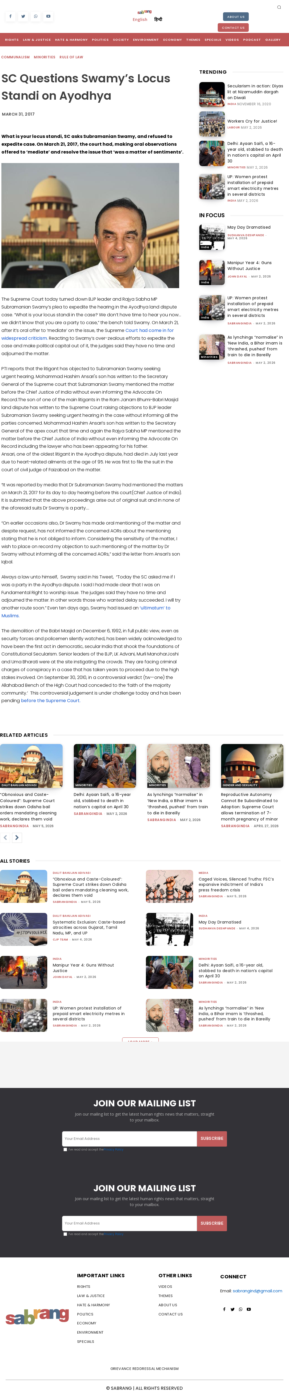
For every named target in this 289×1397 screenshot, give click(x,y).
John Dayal (237, 270)
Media (204, 873)
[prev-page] (5, 838)
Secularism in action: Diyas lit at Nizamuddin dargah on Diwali (255, 92)
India (232, 100)
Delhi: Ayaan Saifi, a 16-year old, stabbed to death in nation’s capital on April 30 (255, 150)
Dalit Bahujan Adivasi (19, 785)
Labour (234, 127)
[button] (279, 7)
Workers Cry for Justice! (247, 121)
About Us (236, 17)
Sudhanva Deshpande (246, 229)
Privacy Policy (114, 1149)
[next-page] (17, 838)
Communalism (15, 57)
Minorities (45, 57)
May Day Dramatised (249, 221)
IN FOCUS (212, 209)
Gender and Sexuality (240, 785)
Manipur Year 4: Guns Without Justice (250, 259)
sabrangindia (240, 317)
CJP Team (60, 939)
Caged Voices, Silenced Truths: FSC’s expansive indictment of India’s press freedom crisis (232, 884)
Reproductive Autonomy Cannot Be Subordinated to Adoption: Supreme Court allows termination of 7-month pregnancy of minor (249, 807)
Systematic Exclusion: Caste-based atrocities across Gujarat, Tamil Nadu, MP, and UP (90, 927)
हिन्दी (158, 19)
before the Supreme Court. (50, 700)
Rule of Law (71, 57)
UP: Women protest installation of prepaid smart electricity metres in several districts (255, 180)
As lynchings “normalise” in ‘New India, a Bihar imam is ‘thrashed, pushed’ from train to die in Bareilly (255, 339)
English (140, 19)
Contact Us (233, 27)
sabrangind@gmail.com (257, 1291)
